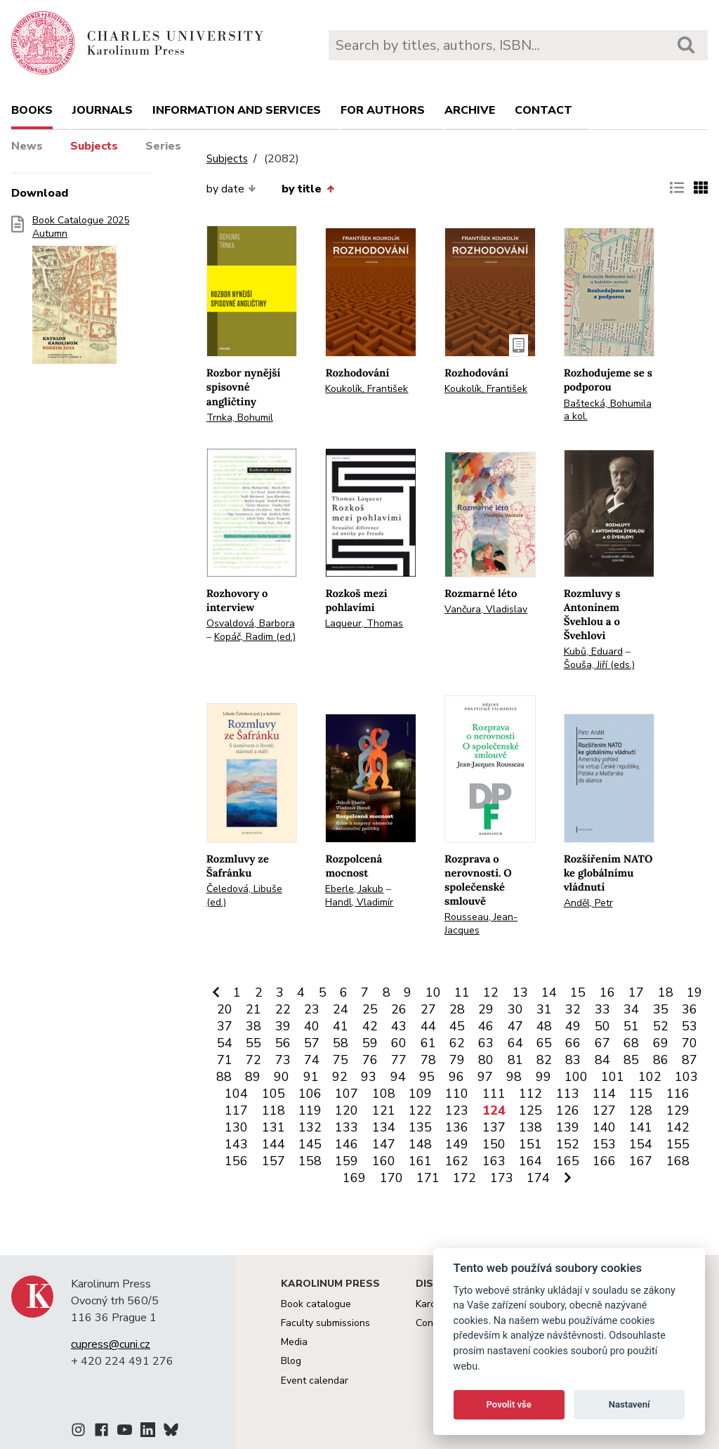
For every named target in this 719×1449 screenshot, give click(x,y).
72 (253, 1059)
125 (530, 1110)
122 (420, 1110)
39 (283, 1026)
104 (236, 1093)
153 (604, 1144)
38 (253, 1026)
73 (283, 1059)
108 (383, 1093)
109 (420, 1093)
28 (457, 1009)
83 (573, 1059)
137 (494, 1127)
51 (631, 1026)
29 (486, 1009)
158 (310, 1161)
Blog (291, 1361)
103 (686, 1076)
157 (273, 1161)
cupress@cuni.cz (110, 1344)
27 (428, 1009)
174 (538, 1177)
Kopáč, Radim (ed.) (255, 636)
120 (346, 1110)
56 (283, 1043)
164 (530, 1161)
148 (420, 1144)
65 (544, 1043)
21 (253, 1009)
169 (354, 1177)
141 (640, 1127)
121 (383, 1110)
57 (311, 1043)
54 (224, 1043)
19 (694, 992)
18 (665, 992)
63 (486, 1043)
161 (420, 1161)
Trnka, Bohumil (239, 417)
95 (427, 1076)
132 (310, 1127)
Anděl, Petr (588, 903)
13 (520, 992)
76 (370, 1059)
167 (640, 1161)
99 (543, 1076)
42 (370, 1026)
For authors (383, 110)
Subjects (94, 146)
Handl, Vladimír (359, 902)
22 (283, 1009)
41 (340, 1026)
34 (631, 1009)
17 (636, 992)
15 (578, 992)
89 (252, 1076)
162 (456, 1161)
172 (464, 1177)
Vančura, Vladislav (485, 609)
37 (224, 1026)
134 (383, 1127)
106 (310, 1093)
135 (420, 1127)
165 (567, 1161)
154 (640, 1144)
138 (530, 1127)
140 (604, 1127)
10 (433, 992)
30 (515, 1009)
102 (649, 1076)
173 (501, 1177)
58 (340, 1043)
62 (457, 1043)
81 (515, 1059)
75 (340, 1059)
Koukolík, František (366, 388)
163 (494, 1161)
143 (236, 1144)
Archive (469, 110)
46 (486, 1026)
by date (231, 189)
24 (340, 1009)
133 (346, 1127)
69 (660, 1043)
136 (456, 1127)
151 (530, 1144)
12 (491, 992)
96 (456, 1076)
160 (383, 1161)
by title (308, 189)
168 (678, 1161)
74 (311, 1059)
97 (485, 1076)
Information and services (236, 110)
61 (428, 1043)
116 (678, 1093)
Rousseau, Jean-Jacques (480, 923)
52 (660, 1026)
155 (678, 1144)
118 (273, 1110)
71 (224, 1059)
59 (370, 1043)
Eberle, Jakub (354, 889)
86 (660, 1059)
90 (281, 1076)
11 (462, 992)
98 (514, 1076)
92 (340, 1076)
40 (311, 1026)
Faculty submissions (325, 1323)
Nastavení (629, 1404)
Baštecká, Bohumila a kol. (608, 410)
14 (549, 992)
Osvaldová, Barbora (250, 623)
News (27, 146)
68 (631, 1043)
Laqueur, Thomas (364, 623)
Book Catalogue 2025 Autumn (80, 294)
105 (273, 1093)
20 (224, 1009)
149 (456, 1144)
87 (689, 1059)
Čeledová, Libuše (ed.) (244, 895)
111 (494, 1093)
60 (399, 1043)
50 (602, 1026)
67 (602, 1043)
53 (689, 1026)
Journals (102, 110)
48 (544, 1026)
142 (678, 1127)
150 (494, 1144)
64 (515, 1043)
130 (236, 1127)
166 (604, 1161)
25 (370, 1009)
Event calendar (314, 1380)
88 (224, 1076)
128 (640, 1110)
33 (602, 1009)
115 (640, 1093)
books (32, 110)
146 (346, 1144)
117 (236, 1110)
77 (399, 1059)
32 (573, 1009)
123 (456, 1110)
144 (273, 1144)
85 (631, 1059)
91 (311, 1076)
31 (544, 1009)
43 (399, 1026)
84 (602, 1059)
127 (604, 1110)
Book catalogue (316, 1304)
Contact (543, 110)
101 (612, 1076)
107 (346, 1093)
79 (457, 1059)
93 (368, 1076)
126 (567, 1110)
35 (660, 1009)
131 (273, 1127)
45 (457, 1026)
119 (310, 1110)
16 (607, 992)
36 (689, 1009)
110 (456, 1093)
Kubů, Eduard (593, 651)
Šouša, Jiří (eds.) (599, 664)
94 (398, 1076)
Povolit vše (509, 1404)
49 (573, 1026)
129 (678, 1110)
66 (573, 1043)
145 (310, 1144)
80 (486, 1059)
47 (515, 1026)
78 (428, 1059)
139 (567, 1127)
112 (530, 1093)
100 (576, 1076)
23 (311, 1009)
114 (604, 1093)
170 (391, 1177)
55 (253, 1043)
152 (567, 1144)
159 (346, 1161)
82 (544, 1059)
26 (399, 1009)
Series (163, 146)
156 (236, 1161)
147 (383, 1144)
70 (689, 1043)
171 (428, 1177)
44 (428, 1026)
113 (567, 1093)
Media (294, 1342)
